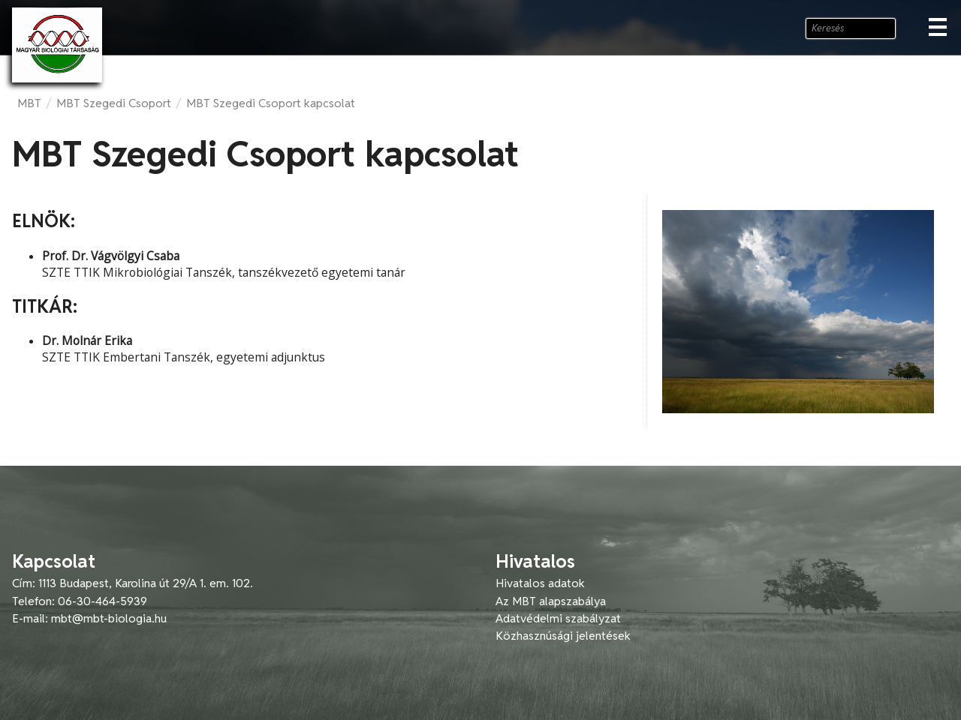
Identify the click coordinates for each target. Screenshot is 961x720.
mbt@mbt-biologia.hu (109, 618)
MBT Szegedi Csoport (113, 103)
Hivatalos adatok (540, 583)
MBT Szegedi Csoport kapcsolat (270, 103)
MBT (29, 103)
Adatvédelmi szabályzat (558, 618)
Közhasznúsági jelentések (563, 636)
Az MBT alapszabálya (551, 601)
